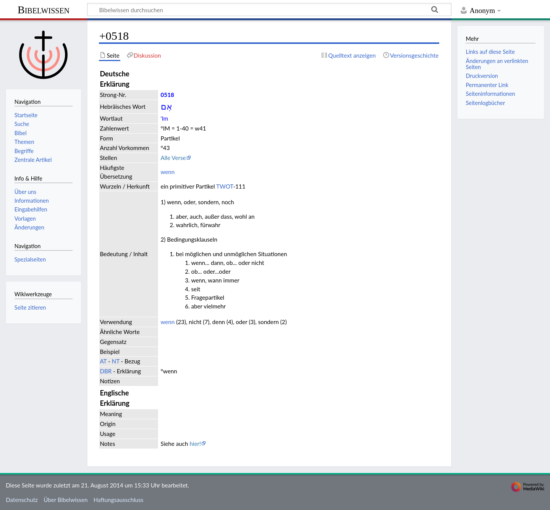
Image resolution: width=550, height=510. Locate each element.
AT (103, 361)
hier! (195, 443)
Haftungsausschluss (119, 499)
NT (116, 361)
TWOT (224, 186)
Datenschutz (22, 499)
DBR (106, 371)
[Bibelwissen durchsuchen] (269, 9)
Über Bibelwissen (65, 499)
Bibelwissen (44, 10)
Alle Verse (173, 157)
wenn (168, 171)
